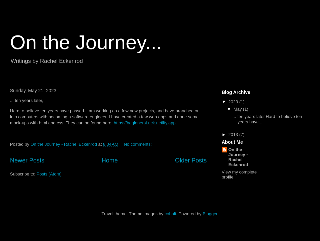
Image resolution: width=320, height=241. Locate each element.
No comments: (138, 144)
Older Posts (191, 160)
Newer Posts (27, 160)
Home (110, 160)
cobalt (170, 213)
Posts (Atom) (49, 173)
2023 (233, 101)
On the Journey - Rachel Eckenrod (238, 157)
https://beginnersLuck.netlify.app (145, 122)
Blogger (210, 213)
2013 (233, 134)
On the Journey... (86, 42)
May (238, 109)
